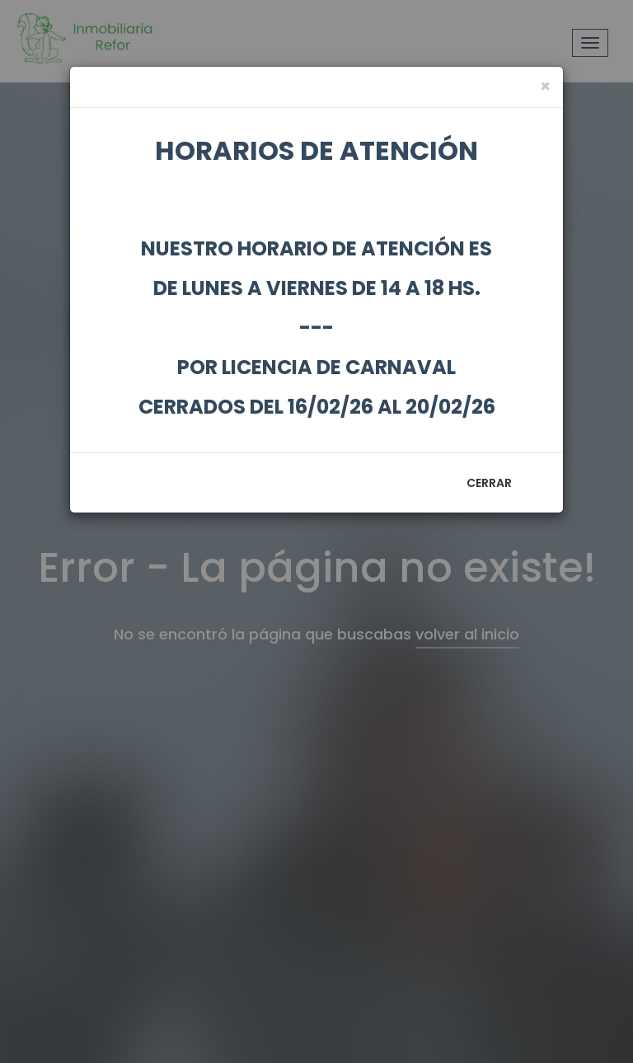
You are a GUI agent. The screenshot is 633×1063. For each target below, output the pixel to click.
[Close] (545, 86)
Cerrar (489, 483)
